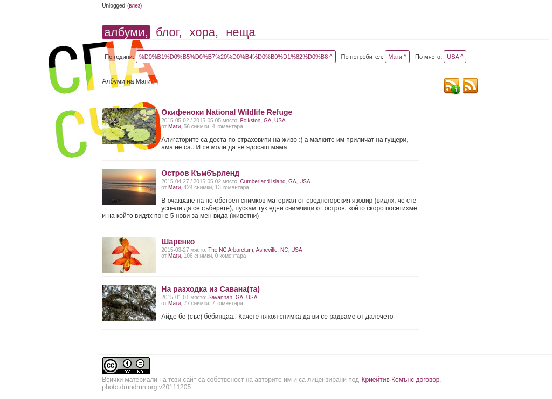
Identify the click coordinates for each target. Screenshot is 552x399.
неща (241, 32)
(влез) (134, 6)
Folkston (250, 120)
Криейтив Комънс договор (400, 379)
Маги (174, 126)
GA (267, 120)
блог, (169, 32)
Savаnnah (220, 297)
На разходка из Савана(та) (210, 289)
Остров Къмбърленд (200, 173)
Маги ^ (397, 56)
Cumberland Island (263, 181)
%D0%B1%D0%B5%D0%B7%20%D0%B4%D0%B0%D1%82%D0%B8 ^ (236, 56)
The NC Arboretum (230, 250)
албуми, (126, 32)
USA (280, 120)
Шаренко (178, 241)
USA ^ (455, 56)
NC (284, 250)
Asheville (267, 250)
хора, (203, 32)
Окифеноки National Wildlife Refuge (226, 112)
